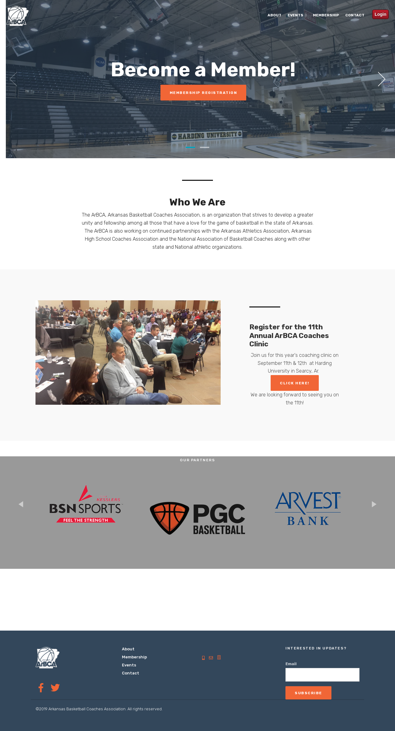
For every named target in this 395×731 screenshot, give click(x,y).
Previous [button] (21, 504)
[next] (379, 79)
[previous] (15, 79)
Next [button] (374, 504)
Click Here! (295, 383)
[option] (86, 508)
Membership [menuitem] (326, 15)
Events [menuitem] (295, 15)
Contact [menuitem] (354, 15)
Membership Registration (209, 93)
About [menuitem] (274, 15)
